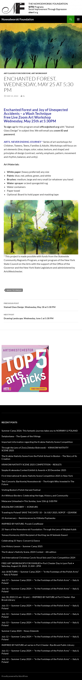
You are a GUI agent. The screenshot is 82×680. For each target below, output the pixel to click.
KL (24, 96)
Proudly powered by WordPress (15, 676)
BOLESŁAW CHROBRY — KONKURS (20, 506)
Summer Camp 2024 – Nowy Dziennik (20, 631)
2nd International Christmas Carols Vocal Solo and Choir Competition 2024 (38, 557)
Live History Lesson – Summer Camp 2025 (22, 546)
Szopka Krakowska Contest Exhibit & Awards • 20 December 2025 (34, 470)
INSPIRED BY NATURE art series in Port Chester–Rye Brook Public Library (38, 645)
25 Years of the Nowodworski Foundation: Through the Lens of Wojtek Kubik (39, 529)
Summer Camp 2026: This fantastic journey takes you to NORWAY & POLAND (40, 430)
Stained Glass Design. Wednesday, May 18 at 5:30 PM (41, 304)
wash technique (14, 290)
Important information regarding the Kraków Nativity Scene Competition (37, 442)
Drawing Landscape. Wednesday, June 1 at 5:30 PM (41, 316)
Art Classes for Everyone (17, 73)
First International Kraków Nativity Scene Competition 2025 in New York (37, 475)
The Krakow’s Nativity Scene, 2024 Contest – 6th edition (29, 552)
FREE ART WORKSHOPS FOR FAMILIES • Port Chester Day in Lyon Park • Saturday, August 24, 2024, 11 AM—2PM (38, 564)
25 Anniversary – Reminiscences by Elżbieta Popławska (28, 518)
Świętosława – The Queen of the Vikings (21, 436)
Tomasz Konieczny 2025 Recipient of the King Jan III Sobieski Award (35, 535)
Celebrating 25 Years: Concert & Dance (21, 540)
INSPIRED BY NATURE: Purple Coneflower (23, 523)
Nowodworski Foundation (18, 19)
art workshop (39, 73)
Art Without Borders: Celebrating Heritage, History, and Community (35, 495)
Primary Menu (78, 19)
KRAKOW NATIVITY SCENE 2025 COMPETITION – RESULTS (31, 464)
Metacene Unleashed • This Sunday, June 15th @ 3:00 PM (29, 501)
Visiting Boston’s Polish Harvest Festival (21, 490)
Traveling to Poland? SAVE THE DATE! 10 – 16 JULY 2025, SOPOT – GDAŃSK (39, 512)
